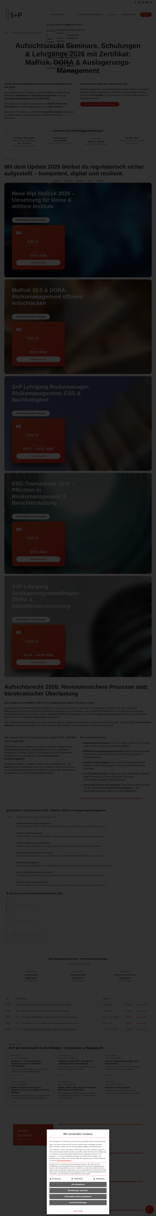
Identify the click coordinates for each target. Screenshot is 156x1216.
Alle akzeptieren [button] (78, 1184)
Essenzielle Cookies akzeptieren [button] (78, 1196)
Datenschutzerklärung (64, 1160)
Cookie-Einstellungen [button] (78, 1202)
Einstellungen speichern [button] (78, 1190)
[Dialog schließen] (106, 1132)
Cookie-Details (78, 1211)
